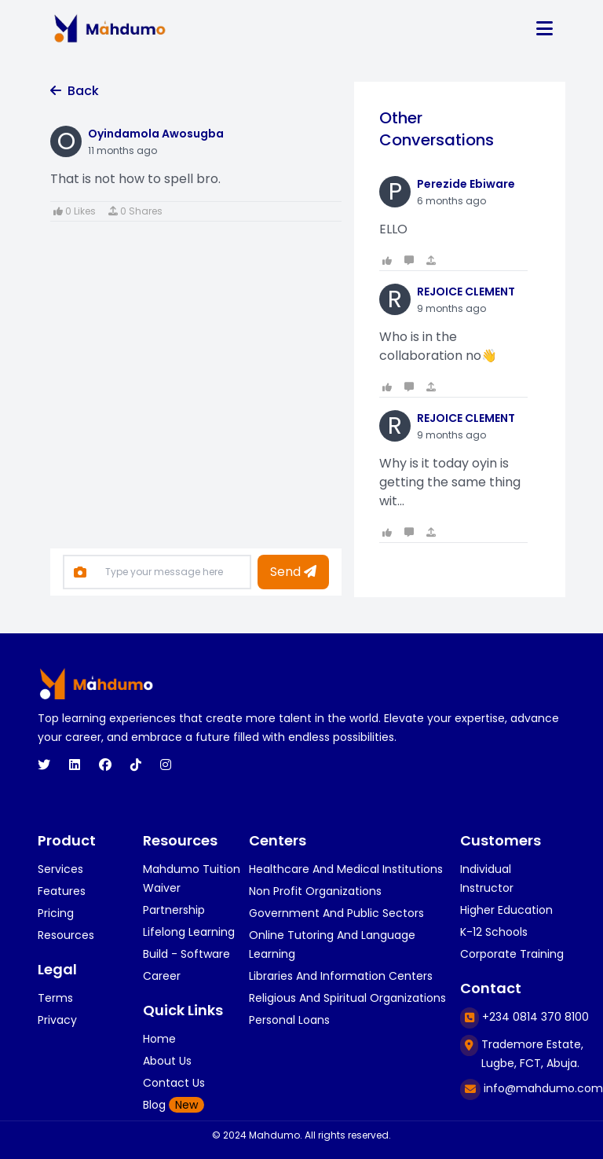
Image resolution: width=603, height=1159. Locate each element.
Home (159, 1039)
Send (293, 572)
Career (162, 976)
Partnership (174, 910)
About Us (167, 1061)
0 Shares (135, 211)
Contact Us (174, 1083)
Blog (173, 1105)
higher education (506, 910)
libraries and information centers (341, 976)
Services (60, 869)
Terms (55, 998)
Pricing (56, 913)
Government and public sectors (336, 913)
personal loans (289, 1020)
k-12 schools (494, 932)
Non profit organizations (315, 891)
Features (62, 891)
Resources (66, 935)
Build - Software (186, 954)
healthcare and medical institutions (346, 869)
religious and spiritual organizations (347, 998)
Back (74, 91)
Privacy (57, 1020)
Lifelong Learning (189, 932)
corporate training (512, 954)
